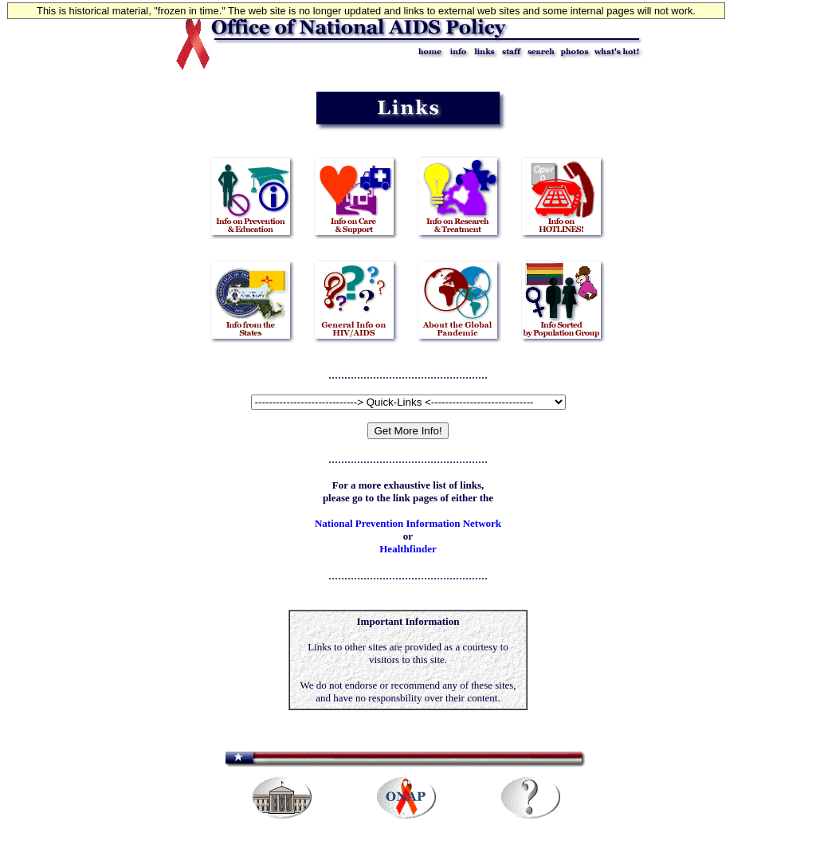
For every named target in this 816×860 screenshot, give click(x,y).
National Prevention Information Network (408, 523)
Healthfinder (408, 549)
